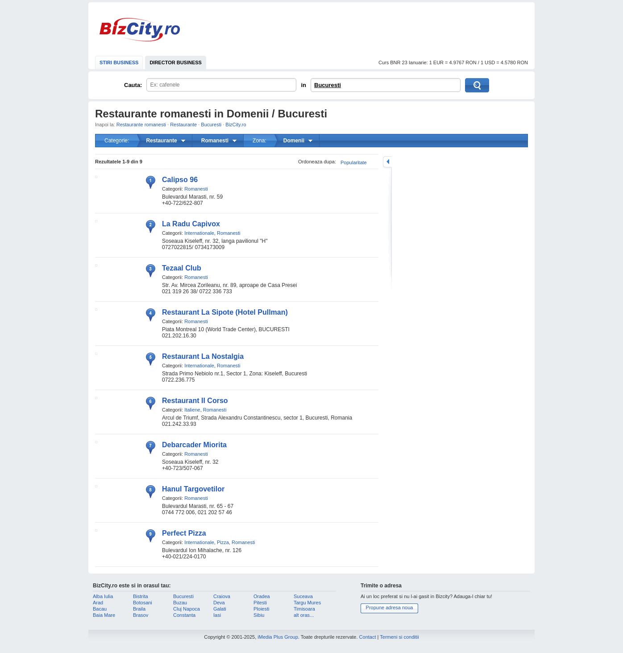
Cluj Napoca (186, 608)
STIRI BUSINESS (119, 62)
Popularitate (354, 162)
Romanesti (196, 188)
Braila (139, 608)
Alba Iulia (103, 596)
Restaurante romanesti (141, 124)
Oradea (261, 596)
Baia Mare (104, 615)
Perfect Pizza (184, 533)
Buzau (180, 602)
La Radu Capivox (191, 224)
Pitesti (260, 602)
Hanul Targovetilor (193, 489)
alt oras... (304, 615)
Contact (367, 637)
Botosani (142, 602)
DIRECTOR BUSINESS (176, 62)
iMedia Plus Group (278, 637)
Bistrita (140, 596)
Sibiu (258, 615)
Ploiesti (261, 608)
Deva (219, 602)
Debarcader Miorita (194, 445)
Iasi (217, 615)
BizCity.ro (140, 30)
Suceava (303, 596)
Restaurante (183, 124)
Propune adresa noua (389, 607)
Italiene (192, 409)
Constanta (184, 615)
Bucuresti (327, 85)
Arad (98, 602)
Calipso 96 (180, 179)
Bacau (100, 608)
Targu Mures (307, 602)
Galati (219, 608)
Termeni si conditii (399, 637)
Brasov (140, 615)
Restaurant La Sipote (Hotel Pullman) (225, 312)
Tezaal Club (181, 268)
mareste (387, 161)
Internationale (199, 233)
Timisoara (304, 608)
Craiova (221, 596)
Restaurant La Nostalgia (203, 356)
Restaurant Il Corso (195, 400)
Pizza (223, 542)
